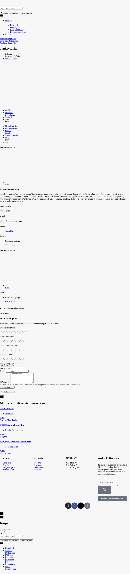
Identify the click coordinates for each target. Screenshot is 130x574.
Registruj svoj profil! (18, 32)
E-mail (3, 371)
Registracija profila (8, 38)
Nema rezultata (26, 13)
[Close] (1, 535)
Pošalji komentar (7, 389)
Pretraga (8, 20)
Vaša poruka (5, 384)
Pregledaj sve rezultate (9, 13)
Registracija (13, 41)
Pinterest (9, 559)
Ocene (8, 117)
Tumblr (8, 564)
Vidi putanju (10, 245)
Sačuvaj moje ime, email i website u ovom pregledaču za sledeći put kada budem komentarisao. (42, 387)
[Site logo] (8, 6)
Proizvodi (9, 113)
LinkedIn (9, 562)
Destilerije (14, 25)
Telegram (9, 557)
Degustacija (10, 115)
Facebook (9, 550)
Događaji (14, 27)
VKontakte (10, 566)
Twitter (8, 552)
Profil (7, 110)
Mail (7, 568)
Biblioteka (9, 34)
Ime (1, 368)
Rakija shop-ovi (16, 30)
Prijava (3, 41)
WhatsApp (10, 555)
